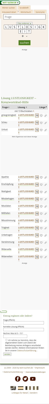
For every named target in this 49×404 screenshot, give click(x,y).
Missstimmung (8, 220)
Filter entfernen (24, 23)
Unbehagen (6, 234)
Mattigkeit (6, 191)
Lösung (22, 107)
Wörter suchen (8, 7)
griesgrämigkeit (8, 115)
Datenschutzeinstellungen (36, 372)
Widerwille (6, 249)
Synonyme (40, 12)
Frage (5, 107)
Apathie (5, 176)
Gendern (33, 392)
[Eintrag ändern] (46, 115)
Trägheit (5, 227)
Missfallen (6, 205)
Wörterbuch (26, 12)
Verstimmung (7, 241)
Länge (42, 107)
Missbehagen (7, 198)
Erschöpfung (7, 184)
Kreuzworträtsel (9, 12)
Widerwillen (7, 256)
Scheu (4, 122)
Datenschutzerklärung (27, 350)
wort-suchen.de (26, 367)
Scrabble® (24, 7)
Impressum (40, 367)
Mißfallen (5, 213)
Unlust (4, 129)
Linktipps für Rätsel (20, 392)
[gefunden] (41, 115)
